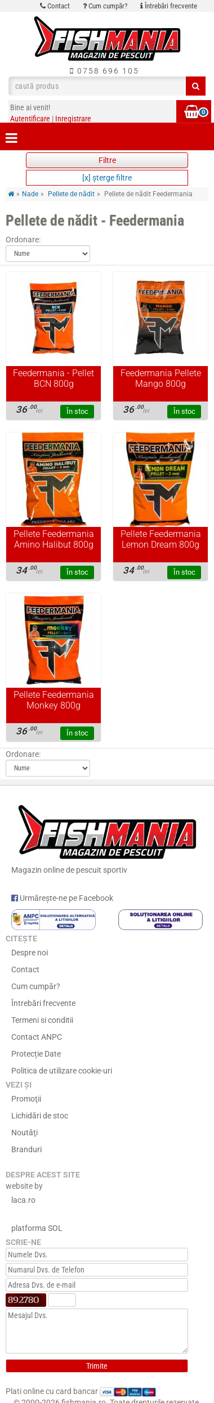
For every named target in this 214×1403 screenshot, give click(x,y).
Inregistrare (73, 118)
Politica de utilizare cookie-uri (61, 1070)
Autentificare (30, 118)
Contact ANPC (36, 1036)
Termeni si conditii (42, 1020)
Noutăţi (24, 1132)
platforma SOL (37, 1228)
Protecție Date (36, 1053)
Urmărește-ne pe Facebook (62, 898)
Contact (55, 6)
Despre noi (29, 952)
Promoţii (26, 1098)
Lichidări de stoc (39, 1115)
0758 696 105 (104, 70)
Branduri (26, 1149)
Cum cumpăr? (105, 6)
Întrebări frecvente (168, 6)
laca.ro (23, 1200)
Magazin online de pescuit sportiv (107, 837)
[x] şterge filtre (107, 177)
